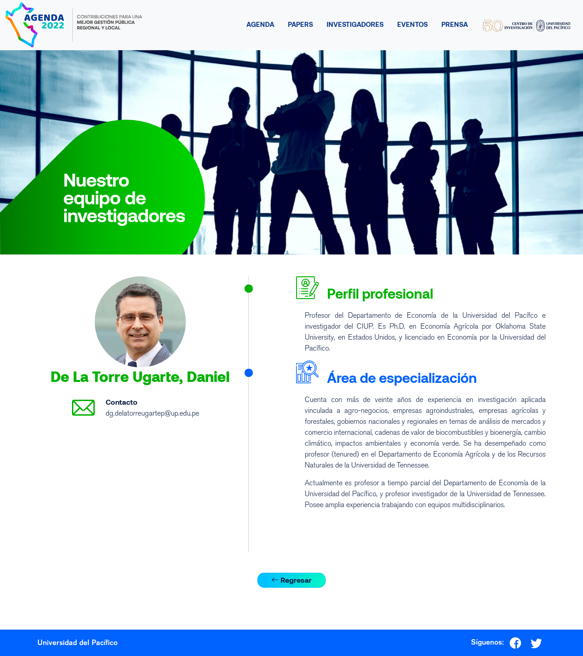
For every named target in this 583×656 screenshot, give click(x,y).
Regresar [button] (291, 579)
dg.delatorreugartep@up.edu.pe (152, 413)
